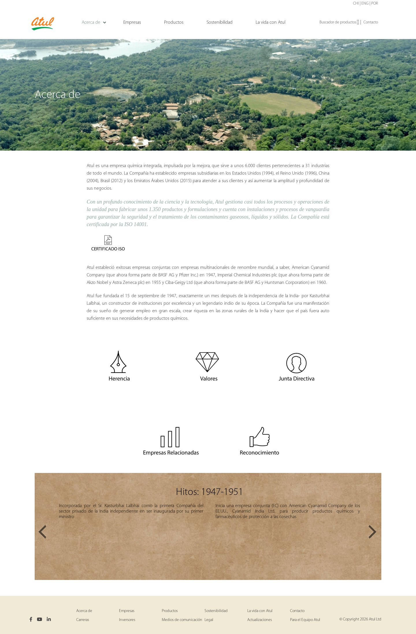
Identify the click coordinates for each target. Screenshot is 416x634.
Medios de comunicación (182, 620)
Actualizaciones (259, 620)
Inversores (127, 620)
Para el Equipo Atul (305, 620)
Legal (209, 620)
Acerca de (84, 611)
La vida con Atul (259, 611)
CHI (356, 3)
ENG (365, 3)
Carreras (82, 620)
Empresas (126, 611)
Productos (170, 611)
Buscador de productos (339, 22)
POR (374, 3)
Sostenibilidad (216, 611)
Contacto (370, 22)
